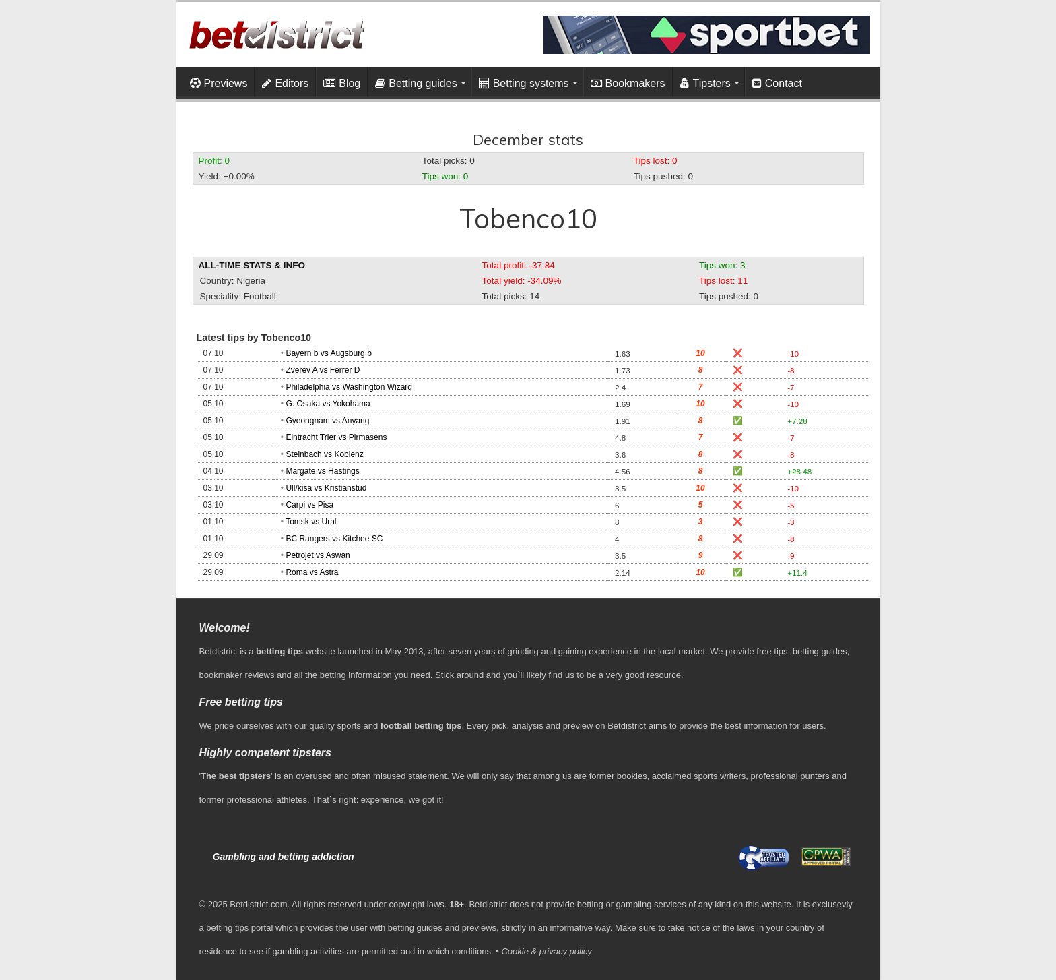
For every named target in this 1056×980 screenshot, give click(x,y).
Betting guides (416, 83)
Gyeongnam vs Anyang (327, 420)
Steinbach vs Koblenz (324, 454)
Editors (285, 83)
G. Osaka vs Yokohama (328, 403)
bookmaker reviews (237, 675)
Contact (777, 83)
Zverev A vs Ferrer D (323, 370)
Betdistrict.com (258, 904)
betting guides (820, 651)
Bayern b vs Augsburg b (328, 353)
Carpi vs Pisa (309, 505)
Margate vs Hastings (322, 471)
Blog (341, 83)
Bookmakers (628, 83)
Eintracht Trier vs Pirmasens (336, 437)
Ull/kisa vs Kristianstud (326, 488)
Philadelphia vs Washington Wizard (349, 387)
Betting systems (524, 83)
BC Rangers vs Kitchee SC (334, 538)
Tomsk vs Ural (311, 521)
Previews (219, 83)
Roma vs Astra (312, 572)
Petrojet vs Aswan (318, 555)
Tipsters (705, 83)
